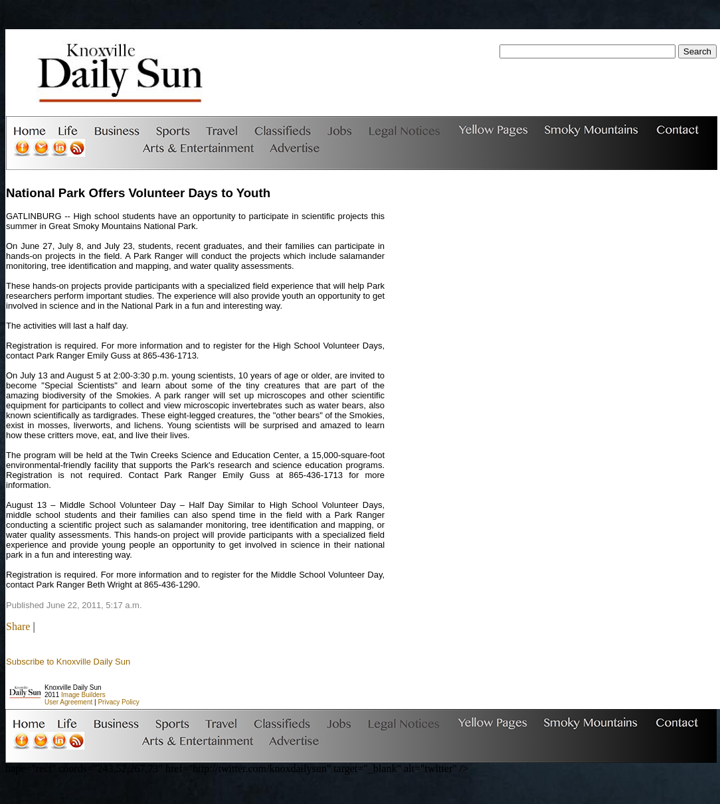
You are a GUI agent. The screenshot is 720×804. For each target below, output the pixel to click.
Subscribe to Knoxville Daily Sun (68, 662)
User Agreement (68, 702)
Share (18, 626)
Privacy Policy (118, 702)
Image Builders (83, 694)
